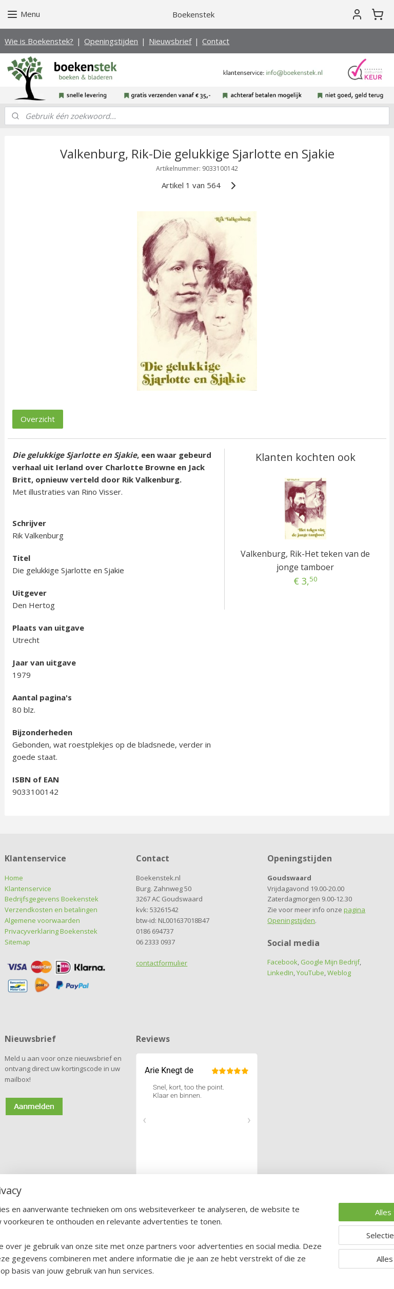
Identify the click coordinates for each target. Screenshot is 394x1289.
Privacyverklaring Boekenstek (51, 931)
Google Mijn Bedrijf (330, 961)
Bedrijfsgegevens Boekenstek (51, 898)
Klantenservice (28, 888)
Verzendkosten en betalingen (51, 909)
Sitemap (17, 941)
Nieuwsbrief (170, 41)
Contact (215, 41)
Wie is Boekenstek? (39, 41)
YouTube (310, 972)
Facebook (282, 961)
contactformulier (161, 963)
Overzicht (38, 419)
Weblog (339, 972)
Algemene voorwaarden (42, 920)
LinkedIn (280, 972)
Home (14, 877)
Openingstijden (111, 41)
